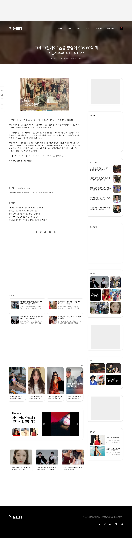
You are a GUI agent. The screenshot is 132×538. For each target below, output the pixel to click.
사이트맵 (117, 516)
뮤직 (78, 28)
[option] (49, 424)
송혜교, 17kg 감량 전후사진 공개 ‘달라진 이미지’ (24, 214)
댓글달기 (2, 99)
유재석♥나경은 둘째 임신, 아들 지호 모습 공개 (24, 217)
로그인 (121, 516)
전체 (60, 28)
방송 (69, 28)
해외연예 (110, 28)
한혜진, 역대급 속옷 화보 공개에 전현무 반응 (23, 211)
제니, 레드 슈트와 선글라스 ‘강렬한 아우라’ (24, 421)
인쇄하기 (2, 104)
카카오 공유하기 (45, 232)
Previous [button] (44, 424)
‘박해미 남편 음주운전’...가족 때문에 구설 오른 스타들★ (27, 208)
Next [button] (77, 424)
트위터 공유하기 (41, 232)
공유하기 (2, 95)
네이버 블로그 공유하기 (50, 232)
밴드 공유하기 (55, 232)
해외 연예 (92, 432)
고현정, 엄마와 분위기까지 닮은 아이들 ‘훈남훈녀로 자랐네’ (28, 220)
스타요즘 (98, 28)
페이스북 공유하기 (36, 232)
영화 (87, 28)
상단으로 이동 (2, 109)
